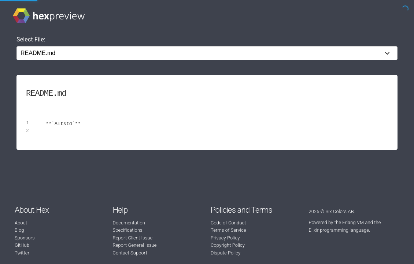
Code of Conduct (228, 222)
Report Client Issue (133, 238)
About (21, 222)
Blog (19, 230)
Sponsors (25, 238)
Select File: (30, 39)
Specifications (128, 230)
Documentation (129, 222)
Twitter (22, 253)
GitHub (22, 245)
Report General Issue (135, 245)
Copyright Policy (228, 245)
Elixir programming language (339, 230)
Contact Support (130, 253)
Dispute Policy (225, 253)
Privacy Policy (225, 238)
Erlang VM (353, 222)
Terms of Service (228, 230)
